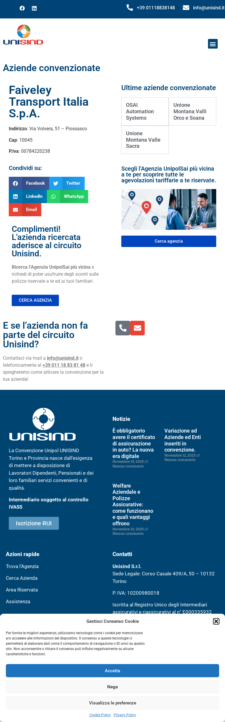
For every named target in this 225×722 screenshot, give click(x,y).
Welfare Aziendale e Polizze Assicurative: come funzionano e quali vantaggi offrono (132, 505)
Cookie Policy (100, 715)
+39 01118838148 (156, 8)
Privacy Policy (125, 715)
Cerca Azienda (22, 578)
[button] (216, 621)
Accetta (112, 670)
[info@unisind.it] (186, 7)
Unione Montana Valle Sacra (143, 139)
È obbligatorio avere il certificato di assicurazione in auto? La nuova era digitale (133, 443)
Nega (112, 687)
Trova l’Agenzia (22, 566)
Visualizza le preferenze (112, 703)
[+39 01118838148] (130, 7)
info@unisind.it (208, 8)
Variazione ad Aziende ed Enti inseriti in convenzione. (182, 440)
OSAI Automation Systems (140, 111)
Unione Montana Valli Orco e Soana (190, 111)
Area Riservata (22, 590)
